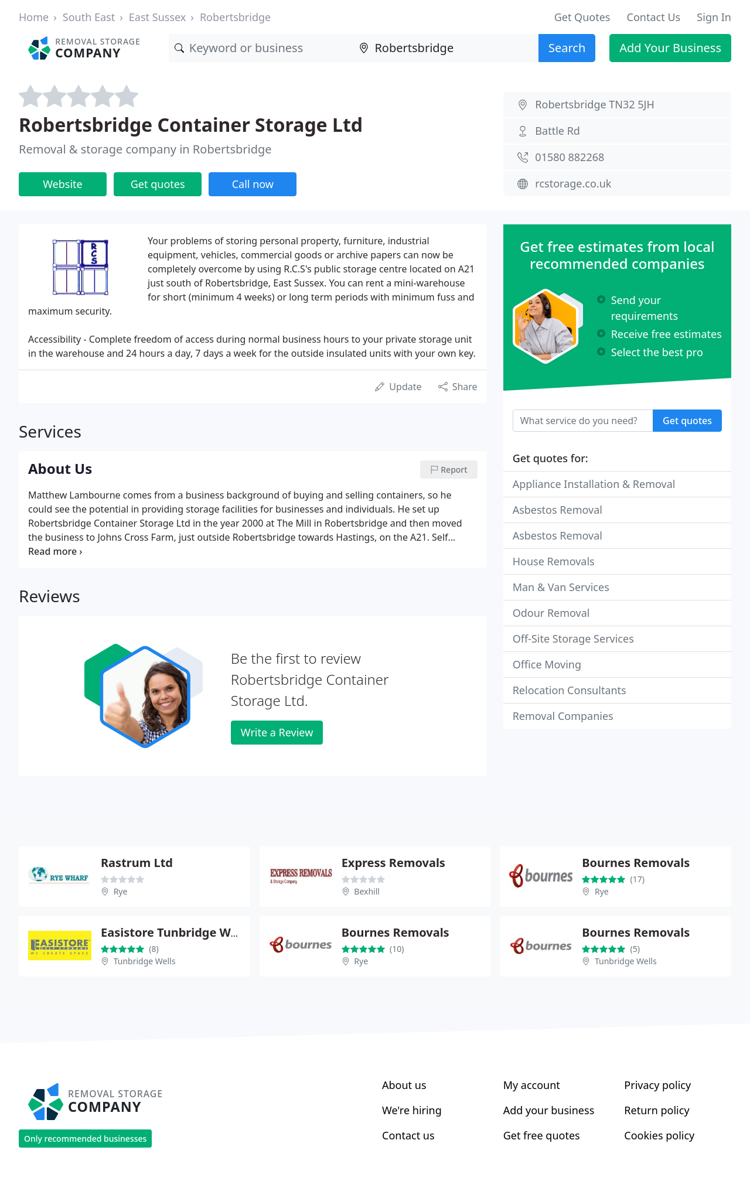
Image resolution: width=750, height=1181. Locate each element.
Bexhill (367, 891)
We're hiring (412, 1110)
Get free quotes (541, 1135)
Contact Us (654, 17)
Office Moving (547, 664)
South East (89, 17)
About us (404, 1085)
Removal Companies (563, 716)
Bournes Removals (636, 863)
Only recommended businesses (85, 1138)
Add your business (549, 1110)
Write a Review (277, 732)
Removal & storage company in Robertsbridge (145, 149)
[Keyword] (261, 48)
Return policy (656, 1110)
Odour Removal (551, 613)
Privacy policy (657, 1085)
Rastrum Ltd (137, 863)
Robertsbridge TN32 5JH (594, 104)
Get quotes (158, 184)
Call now (253, 184)
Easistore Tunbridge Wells (175, 932)
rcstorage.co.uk (573, 183)
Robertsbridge (235, 17)
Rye (121, 891)
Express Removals (393, 863)
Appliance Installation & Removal (594, 484)
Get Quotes (582, 17)
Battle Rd (557, 131)
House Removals (554, 561)
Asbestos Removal (557, 510)
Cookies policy (659, 1135)
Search (566, 48)
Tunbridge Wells (145, 961)
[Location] (446, 48)
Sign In (714, 17)
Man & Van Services (561, 587)
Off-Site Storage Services (573, 639)
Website (63, 184)
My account (531, 1085)
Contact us (408, 1135)
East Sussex (157, 17)
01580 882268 (569, 157)
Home (34, 17)
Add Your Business (670, 48)
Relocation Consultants (569, 690)
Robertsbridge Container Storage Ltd (191, 124)
